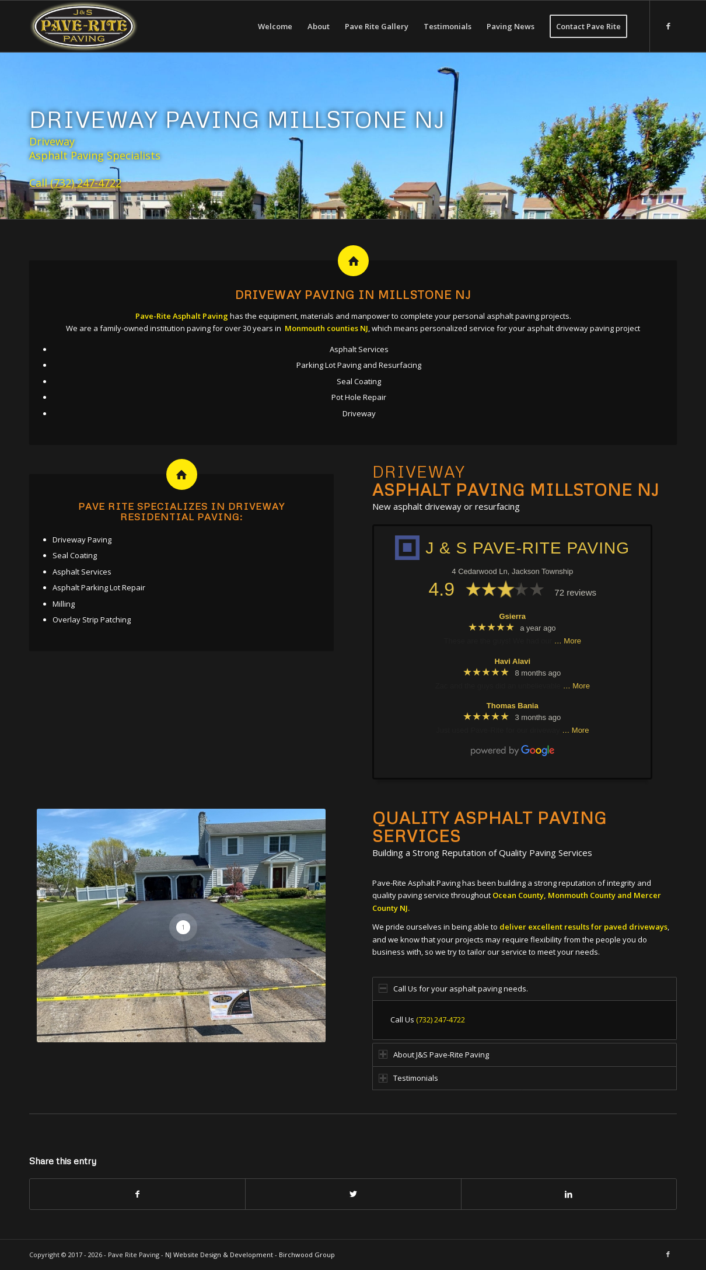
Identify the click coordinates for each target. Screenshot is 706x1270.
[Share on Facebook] (137, 1194)
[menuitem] (275, 26)
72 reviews (575, 592)
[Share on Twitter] (353, 1194)
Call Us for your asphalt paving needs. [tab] (453, 988)
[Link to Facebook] (668, 25)
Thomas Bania (513, 705)
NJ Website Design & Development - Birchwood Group (250, 1254)
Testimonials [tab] (408, 1078)
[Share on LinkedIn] (569, 1194)
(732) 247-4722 (85, 183)
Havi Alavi (512, 661)
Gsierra (512, 616)
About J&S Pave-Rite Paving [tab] (434, 1054)
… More (567, 640)
